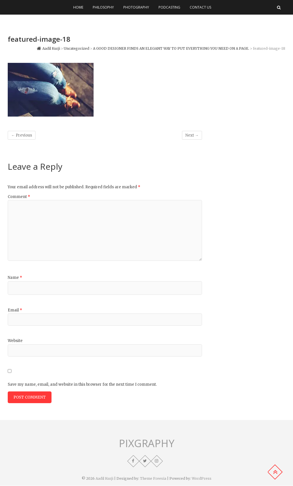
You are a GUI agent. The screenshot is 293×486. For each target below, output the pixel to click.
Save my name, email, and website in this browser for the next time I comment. (82, 384)
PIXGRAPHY (147, 443)
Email (15, 310)
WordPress (201, 479)
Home (78, 7)
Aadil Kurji (104, 479)
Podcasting (169, 7)
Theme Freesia (153, 479)
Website (15, 340)
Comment (19, 196)
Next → (192, 135)
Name (15, 277)
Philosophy (103, 7)
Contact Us (200, 7)
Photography (136, 7)
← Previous (21, 135)
